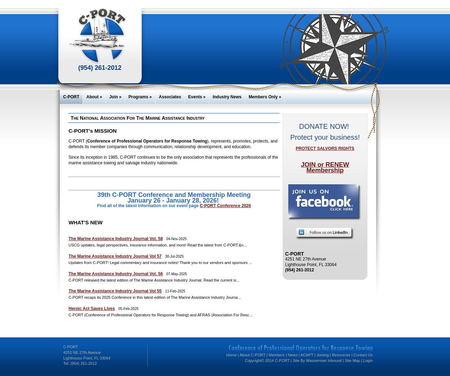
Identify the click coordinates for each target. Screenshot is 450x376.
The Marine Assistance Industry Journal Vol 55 (115, 291)
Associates (170, 96)
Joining (322, 355)
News (293, 355)
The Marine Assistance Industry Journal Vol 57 (115, 256)
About (94, 96)
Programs (140, 96)
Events (196, 96)
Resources (341, 355)
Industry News (227, 96)
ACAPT (307, 355)
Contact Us (363, 355)
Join (115, 96)
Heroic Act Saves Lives (92, 308)
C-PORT (71, 96)
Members (277, 355)
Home (231, 355)
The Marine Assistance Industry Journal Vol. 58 (116, 238)
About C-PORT (252, 355)
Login (368, 360)
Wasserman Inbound (324, 360)
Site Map (352, 360)
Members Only (265, 96)
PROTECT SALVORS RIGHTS (325, 148)
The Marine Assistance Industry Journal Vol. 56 (116, 273)
